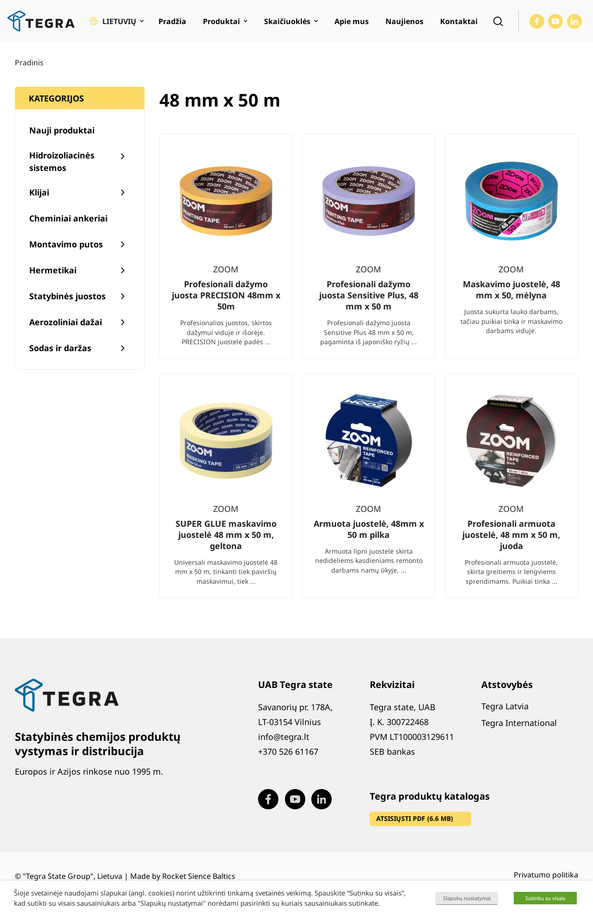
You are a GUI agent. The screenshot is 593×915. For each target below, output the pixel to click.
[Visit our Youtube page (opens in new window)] (555, 21)
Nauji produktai (62, 130)
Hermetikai (52, 270)
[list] (369, 373)
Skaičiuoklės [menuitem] (287, 21)
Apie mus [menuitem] (351, 21)
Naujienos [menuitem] (404, 21)
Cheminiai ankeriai (68, 218)
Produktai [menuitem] (221, 21)
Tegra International (519, 722)
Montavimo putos (66, 244)
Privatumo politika (546, 875)
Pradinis (29, 62)
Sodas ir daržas (60, 347)
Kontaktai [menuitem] (459, 21)
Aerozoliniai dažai (65, 322)
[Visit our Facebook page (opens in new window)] (537, 21)
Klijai (39, 192)
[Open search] (498, 21)
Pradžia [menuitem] (172, 21)
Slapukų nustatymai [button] (467, 898)
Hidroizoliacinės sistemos (62, 161)
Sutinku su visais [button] (545, 898)
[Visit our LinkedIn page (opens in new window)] (574, 21)
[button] (116, 21)
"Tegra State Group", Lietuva (72, 876)
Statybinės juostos (67, 296)
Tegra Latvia (505, 706)
